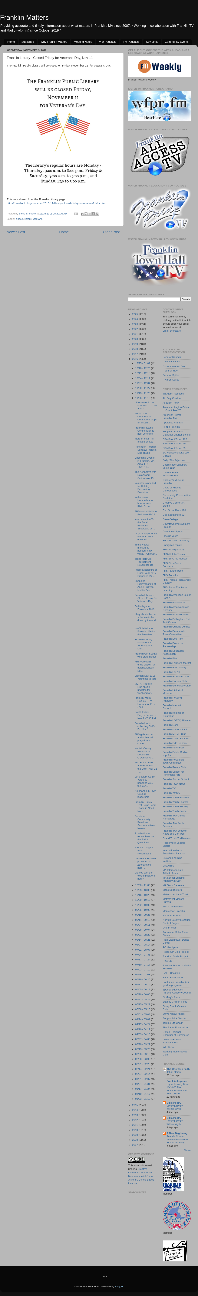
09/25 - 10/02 (143, 909)
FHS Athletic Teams (174, 554)
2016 (135, 358)
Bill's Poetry (174, 1102)
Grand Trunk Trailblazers (177, 838)
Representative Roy (174, 366)
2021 (135, 334)
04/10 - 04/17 (143, 1029)
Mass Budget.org (172, 889)
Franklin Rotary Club (174, 767)
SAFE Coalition (171, 973)
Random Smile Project (175, 956)
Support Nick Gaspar (174, 1018)
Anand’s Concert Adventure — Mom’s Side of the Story (178, 1139)
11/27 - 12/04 (143, 383)
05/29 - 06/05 (143, 994)
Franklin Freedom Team (176, 676)
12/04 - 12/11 (143, 378)
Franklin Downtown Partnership (173, 645)
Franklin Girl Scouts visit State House (146, 655)
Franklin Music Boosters (176, 738)
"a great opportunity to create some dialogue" (146, 536)
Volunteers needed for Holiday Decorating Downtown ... (145, 488)
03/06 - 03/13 (143, 1054)
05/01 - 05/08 (143, 1014)
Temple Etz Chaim (173, 1022)
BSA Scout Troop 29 (174, 443)
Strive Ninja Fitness (174, 1013)
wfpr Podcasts (107, 41)
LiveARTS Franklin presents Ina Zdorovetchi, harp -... (145, 863)
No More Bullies (172, 915)
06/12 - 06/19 (143, 984)
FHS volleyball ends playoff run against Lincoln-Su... (145, 666)
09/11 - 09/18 (143, 919)
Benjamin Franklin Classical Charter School (177, 433)
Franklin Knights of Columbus (173, 714)
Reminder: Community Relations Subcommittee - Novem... (145, 822)
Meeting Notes (83, 41)
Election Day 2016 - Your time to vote (146, 677)
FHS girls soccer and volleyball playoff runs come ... (144, 739)
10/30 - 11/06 (143, 885)
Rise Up (167, 960)
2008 (135, 1139)
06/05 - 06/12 (143, 989)
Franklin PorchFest (173, 747)
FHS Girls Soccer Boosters (172, 565)
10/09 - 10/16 (143, 899)
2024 (135, 319)
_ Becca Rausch (172, 361)
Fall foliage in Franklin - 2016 (144, 608)
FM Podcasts (131, 41)
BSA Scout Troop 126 (175, 439)
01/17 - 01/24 (143, 1088)
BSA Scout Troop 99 (174, 448)
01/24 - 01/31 (143, 1083)
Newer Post (16, 232)
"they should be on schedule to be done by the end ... (145, 619)
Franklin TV (169, 788)
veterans (37, 218)
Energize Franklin (173, 545)
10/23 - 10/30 (143, 890)
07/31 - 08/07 (143, 949)
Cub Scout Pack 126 (174, 510)
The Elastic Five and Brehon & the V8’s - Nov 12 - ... (146, 767)
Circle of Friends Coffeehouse (172, 489)
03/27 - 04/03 (143, 1039)
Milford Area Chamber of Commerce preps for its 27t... (146, 418)
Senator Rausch (172, 357)
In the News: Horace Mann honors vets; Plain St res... (144, 502)
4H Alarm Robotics (173, 393)
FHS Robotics (170, 575)
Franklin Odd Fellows (175, 743)
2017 (135, 354)
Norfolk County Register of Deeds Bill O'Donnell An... (144, 753)
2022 (135, 329)
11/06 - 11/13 (143, 398)
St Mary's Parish (172, 997)
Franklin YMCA (171, 793)
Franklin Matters (24, 17)
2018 (135, 348)
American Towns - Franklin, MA (173, 416)
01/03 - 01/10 (143, 1098)
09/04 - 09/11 (143, 924)
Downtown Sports (173, 531)
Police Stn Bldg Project (176, 951)
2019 (135, 344)
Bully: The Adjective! (174, 460)
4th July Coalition (172, 398)
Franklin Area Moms (174, 602)
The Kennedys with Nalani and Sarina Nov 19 (145, 474)
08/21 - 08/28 (143, 934)
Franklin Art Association (176, 614)
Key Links (152, 41)
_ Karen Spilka (171, 379)
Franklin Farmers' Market (177, 663)
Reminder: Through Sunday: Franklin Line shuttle (146, 449)
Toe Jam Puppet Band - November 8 (144, 850)
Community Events (177, 41)
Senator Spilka (171, 375)
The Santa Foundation (175, 1027)
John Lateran (174, 1072)
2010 (135, 1130)
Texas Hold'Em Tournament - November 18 (144, 561)
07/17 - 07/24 (143, 959)
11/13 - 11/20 (143, 393)
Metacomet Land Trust (175, 894)
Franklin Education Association (173, 652)
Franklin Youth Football (176, 802)
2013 (135, 1115)
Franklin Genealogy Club (177, 685)
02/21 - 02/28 (143, 1064)
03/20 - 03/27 (143, 1044)
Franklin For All (171, 672)
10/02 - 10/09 (143, 905)
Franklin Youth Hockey (175, 806)
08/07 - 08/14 (143, 944)
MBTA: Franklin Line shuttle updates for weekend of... (144, 688)
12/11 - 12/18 (143, 373)
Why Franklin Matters (54, 41)
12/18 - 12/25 (143, 368)
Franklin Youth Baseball (176, 797)
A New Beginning (177, 1133)
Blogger (119, 1286)
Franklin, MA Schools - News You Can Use (175, 832)
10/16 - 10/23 (143, 895)
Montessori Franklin (174, 911)
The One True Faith (178, 1069)
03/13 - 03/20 (143, 1049)
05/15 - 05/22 (143, 1004)
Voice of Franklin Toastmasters (172, 1041)
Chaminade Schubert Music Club (175, 466)
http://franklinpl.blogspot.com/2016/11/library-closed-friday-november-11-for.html (56, 203)
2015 (135, 1105)
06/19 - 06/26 (143, 979)
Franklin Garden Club (175, 681)
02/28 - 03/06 (143, 1059)
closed (19, 218)
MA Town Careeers (173, 885)
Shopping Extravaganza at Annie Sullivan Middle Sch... (145, 586)
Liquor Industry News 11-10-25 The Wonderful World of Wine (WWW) (178, 1089)
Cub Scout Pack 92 (174, 514)
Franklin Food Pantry (174, 667)
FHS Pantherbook (173, 570)
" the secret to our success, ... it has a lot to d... (146, 405)
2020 (135, 339)
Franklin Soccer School (176, 779)
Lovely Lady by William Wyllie (175, 1107)
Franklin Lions (171, 724)
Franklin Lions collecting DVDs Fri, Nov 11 (145, 726)
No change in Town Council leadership (145, 793)
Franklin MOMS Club (174, 734)
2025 (135, 314)
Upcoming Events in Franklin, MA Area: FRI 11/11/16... (145, 462)
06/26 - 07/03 (143, 974)
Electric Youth (170, 536)
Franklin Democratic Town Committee (174, 633)
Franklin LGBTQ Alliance (177, 720)
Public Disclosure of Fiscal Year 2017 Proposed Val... (146, 572)
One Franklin (170, 927)
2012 (135, 1120)
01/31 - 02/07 (143, 1079)
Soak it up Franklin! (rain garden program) (176, 984)
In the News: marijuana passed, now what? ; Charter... (146, 549)
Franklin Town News (174, 783)
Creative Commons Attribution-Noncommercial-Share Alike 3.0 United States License (141, 1176)
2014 (135, 1110)
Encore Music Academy (176, 540)
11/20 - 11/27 (143, 388)
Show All (187, 1150)
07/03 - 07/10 (143, 969)
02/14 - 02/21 (143, 1069)
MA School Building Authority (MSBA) (174, 879)
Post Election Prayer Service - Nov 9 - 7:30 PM (145, 715)
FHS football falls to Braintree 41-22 (146, 513)
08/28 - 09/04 (143, 929)
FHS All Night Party (174, 549)
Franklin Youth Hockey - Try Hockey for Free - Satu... (145, 702)
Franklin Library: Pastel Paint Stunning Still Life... (144, 644)
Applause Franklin (173, 422)
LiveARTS (168, 865)
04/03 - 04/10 (143, 1034)
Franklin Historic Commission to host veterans (144, 430)
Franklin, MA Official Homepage (174, 817)
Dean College (170, 519)
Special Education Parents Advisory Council (177, 991)
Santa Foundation (173, 977)
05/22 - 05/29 (143, 999)
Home (11, 41)
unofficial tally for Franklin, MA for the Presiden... (145, 631)
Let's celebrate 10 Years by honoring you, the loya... (145, 781)
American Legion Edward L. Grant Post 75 (177, 409)
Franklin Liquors (177, 1081)
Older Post (111, 232)
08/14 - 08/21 (143, 939)
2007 (135, 1145)
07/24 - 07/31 (143, 954)
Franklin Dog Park (173, 638)
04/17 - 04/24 (143, 1024)
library (28, 218)
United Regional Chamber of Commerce (176, 1033)
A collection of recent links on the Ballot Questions (144, 838)
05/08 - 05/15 (143, 1009)
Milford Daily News (173, 906)
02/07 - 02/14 (143, 1073)
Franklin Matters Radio (175, 729)
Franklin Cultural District (176, 626)
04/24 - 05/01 (143, 1019)
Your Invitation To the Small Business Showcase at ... (145, 524)
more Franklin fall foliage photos (144, 440)
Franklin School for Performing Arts (173, 773)
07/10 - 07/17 (143, 964)
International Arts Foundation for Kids (174, 852)
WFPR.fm (168, 1047)
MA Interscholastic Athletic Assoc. (173, 871)
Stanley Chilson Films (175, 1001)
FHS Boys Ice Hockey (175, 558)
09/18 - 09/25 (143, 914)
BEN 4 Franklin (171, 427)
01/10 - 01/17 (143, 1094)
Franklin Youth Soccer (175, 811)
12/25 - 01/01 (143, 363)
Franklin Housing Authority (172, 699)
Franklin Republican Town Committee (174, 761)
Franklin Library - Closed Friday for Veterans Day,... (146, 598)
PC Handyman (171, 947)
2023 (135, 324)
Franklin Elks (170, 658)
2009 (135, 1135)
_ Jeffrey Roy (170, 370)
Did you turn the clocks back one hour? (145, 875)
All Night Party (171, 402)
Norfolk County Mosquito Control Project (177, 921)
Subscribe (27, 41)
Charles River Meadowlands (170, 474)
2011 (135, 1124)
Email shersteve (172, 330)
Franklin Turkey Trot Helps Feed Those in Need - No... (145, 807)
